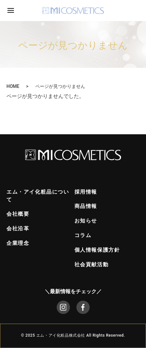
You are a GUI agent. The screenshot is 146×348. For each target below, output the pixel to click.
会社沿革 (17, 228)
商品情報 (85, 206)
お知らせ (85, 221)
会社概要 (17, 214)
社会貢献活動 (91, 264)
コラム (83, 235)
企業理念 (17, 243)
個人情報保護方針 (97, 250)
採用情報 (85, 192)
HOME (12, 86)
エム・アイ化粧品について (37, 196)
